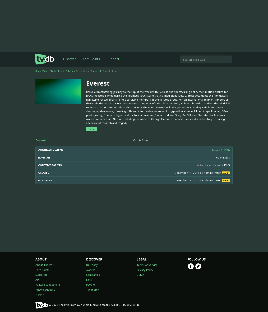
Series (46, 71)
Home (38, 71)
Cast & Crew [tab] (140, 140)
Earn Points (91, 59)
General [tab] (40, 140)
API (37, 279)
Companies (93, 274)
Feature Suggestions (47, 284)
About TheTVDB (45, 265)
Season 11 (96, 71)
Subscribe (41, 274)
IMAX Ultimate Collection (63, 71)
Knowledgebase (45, 289)
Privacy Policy (145, 270)
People (90, 284)
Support (113, 59)
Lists (89, 279)
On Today (92, 265)
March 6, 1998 (221, 150)
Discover (69, 59)
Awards (90, 270)
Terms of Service (147, 265)
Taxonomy (92, 289)
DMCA (140, 274)
